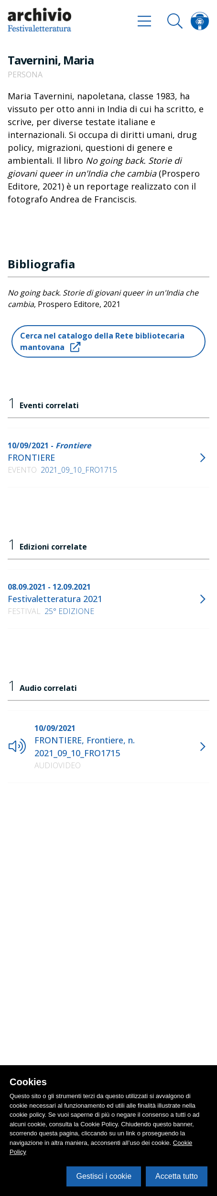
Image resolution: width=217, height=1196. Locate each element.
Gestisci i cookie (103, 1176)
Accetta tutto (176, 1176)
